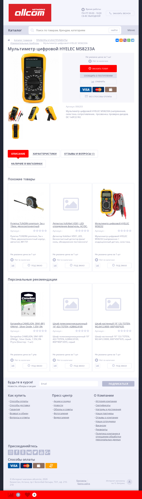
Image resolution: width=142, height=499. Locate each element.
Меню (131, 30)
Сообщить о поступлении (98, 75)
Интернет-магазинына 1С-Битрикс (119, 482)
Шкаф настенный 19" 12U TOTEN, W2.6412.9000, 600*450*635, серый (113, 326)
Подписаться (118, 383)
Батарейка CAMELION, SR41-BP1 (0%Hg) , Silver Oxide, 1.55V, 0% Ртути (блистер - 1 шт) (27, 326)
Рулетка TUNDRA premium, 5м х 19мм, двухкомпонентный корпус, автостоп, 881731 (27, 226)
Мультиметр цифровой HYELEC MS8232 (112, 225)
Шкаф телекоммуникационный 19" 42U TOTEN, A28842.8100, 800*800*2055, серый (70, 326)
